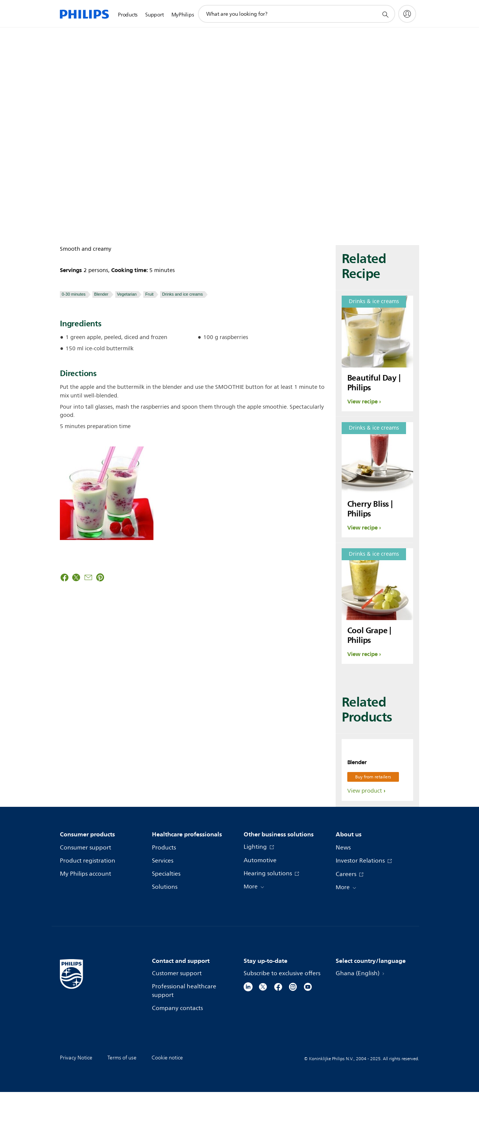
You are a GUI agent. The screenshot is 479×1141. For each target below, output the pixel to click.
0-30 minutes (74, 294)
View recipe (362, 401)
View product (364, 840)
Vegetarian (127, 294)
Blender (101, 294)
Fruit (149, 294)
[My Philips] (407, 14)
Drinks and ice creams (182, 294)
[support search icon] (385, 14)
